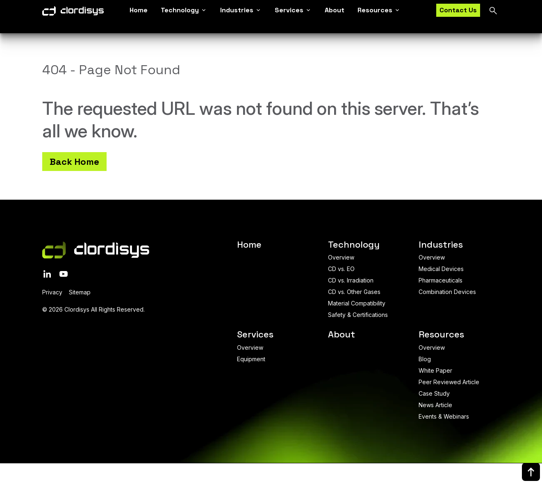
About (334, 12)
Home (139, 12)
